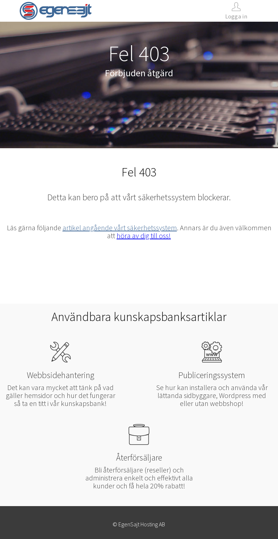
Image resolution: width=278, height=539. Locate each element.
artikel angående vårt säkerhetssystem (120, 227)
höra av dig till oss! (144, 235)
